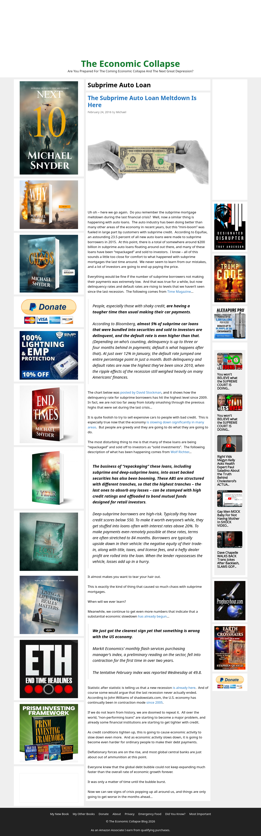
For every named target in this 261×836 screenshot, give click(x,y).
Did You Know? (175, 814)
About (116, 814)
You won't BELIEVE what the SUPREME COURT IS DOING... (227, 381)
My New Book (59, 814)
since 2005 (154, 702)
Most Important (200, 814)
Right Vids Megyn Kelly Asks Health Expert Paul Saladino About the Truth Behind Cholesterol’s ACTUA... (228, 470)
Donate (104, 814)
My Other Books (84, 814)
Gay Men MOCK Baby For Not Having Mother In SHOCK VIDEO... (228, 518)
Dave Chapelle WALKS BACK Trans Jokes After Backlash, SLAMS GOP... (228, 559)
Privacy (129, 814)
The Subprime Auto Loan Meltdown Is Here (142, 101)
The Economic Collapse (130, 63)
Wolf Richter (180, 452)
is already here (184, 687)
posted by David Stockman (140, 392)
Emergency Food (149, 814)
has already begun (152, 616)
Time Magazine (179, 291)
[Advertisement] (130, 31)
